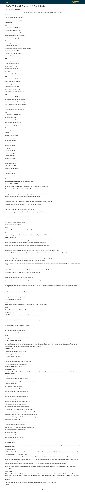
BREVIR (76, 2)
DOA (7, 2)
